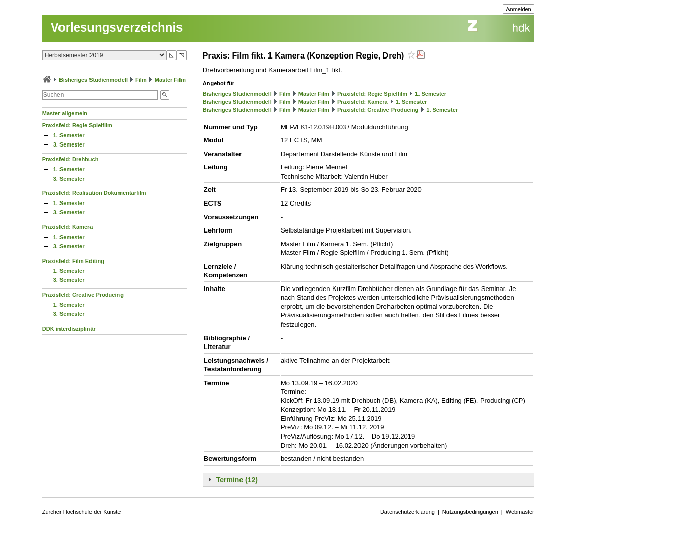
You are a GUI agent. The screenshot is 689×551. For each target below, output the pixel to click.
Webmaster (520, 512)
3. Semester (69, 144)
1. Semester (69, 135)
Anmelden (518, 9)
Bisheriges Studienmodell (93, 80)
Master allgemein (64, 113)
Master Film (170, 80)
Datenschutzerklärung (407, 512)
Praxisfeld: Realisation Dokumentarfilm (94, 193)
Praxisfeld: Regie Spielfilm (77, 125)
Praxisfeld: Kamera (67, 227)
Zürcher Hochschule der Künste (81, 512)
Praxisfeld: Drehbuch (70, 159)
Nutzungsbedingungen (470, 512)
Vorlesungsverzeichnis (117, 27)
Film (141, 80)
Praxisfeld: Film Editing (73, 261)
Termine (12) (237, 480)
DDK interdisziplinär (69, 329)
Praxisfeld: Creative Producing (83, 295)
